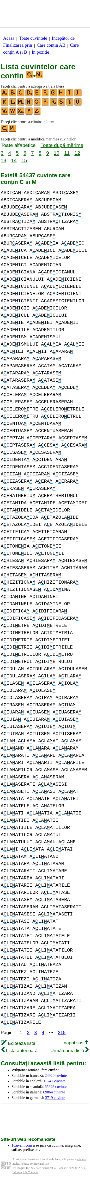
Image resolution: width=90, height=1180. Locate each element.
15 (24, 160)
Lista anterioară (19, 1050)
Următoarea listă (69, 1050)
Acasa (8, 38)
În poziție (40, 52)
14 (14, 160)
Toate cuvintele (33, 38)
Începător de (63, 38)
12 (77, 153)
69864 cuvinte (54, 1092)
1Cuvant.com (22, 1145)
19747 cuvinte (55, 1081)
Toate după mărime (62, 145)
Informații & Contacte (25, 1172)
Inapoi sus (75, 1042)
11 (67, 153)
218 (62, 1032)
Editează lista (18, 1043)
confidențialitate (39, 1163)
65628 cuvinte (55, 1087)
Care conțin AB (51, 45)
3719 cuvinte (55, 1098)
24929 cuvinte (56, 1075)
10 (56, 153)
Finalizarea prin (17, 45)
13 (3, 160)
